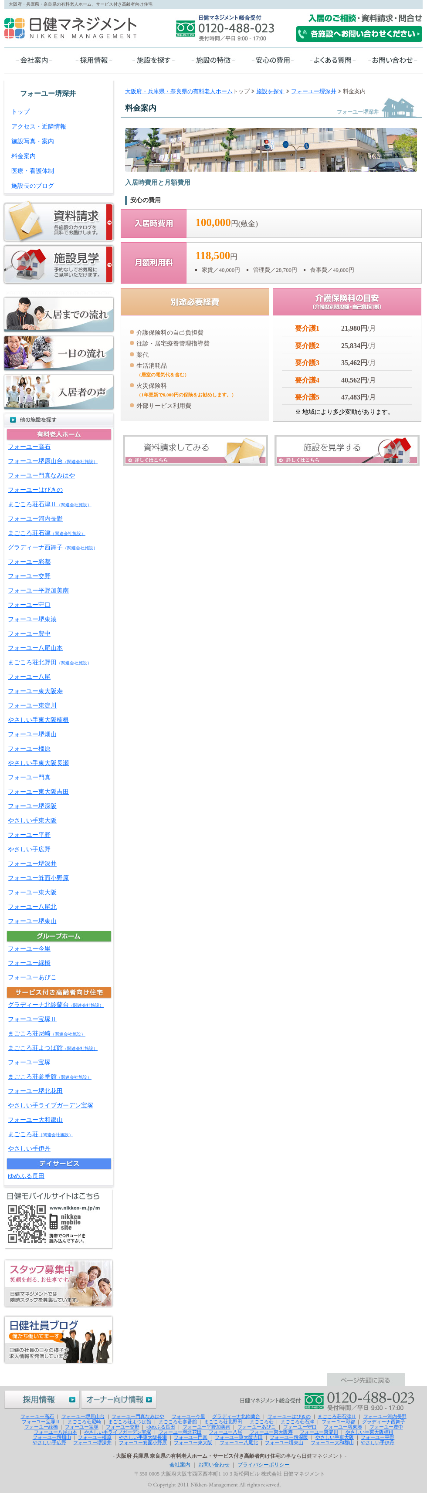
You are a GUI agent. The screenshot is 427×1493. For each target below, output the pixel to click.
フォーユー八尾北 (32, 907)
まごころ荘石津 (46, 533)
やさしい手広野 (29, 849)
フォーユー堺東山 (32, 921)
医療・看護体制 (32, 171)
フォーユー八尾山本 (35, 648)
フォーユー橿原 (29, 748)
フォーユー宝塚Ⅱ (32, 1019)
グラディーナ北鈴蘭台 (56, 1005)
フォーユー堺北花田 (35, 1091)
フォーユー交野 (29, 576)
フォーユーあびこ (32, 977)
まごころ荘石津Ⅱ (50, 504)
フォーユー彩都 (29, 562)
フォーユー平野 (29, 835)
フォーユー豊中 (29, 633)
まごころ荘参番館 (50, 1076)
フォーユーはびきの (35, 490)
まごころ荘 (40, 1134)
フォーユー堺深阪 (32, 806)
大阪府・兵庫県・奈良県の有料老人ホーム (179, 91)
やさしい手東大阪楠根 (38, 720)
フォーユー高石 (29, 446)
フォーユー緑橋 (29, 963)
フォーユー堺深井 (313, 91)
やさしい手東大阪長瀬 (38, 763)
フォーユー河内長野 (35, 518)
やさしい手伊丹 (29, 1148)
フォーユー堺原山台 (53, 461)
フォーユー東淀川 (32, 705)
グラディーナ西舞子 (53, 547)
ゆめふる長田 (26, 1176)
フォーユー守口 (29, 605)
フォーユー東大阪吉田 (38, 792)
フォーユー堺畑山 (32, 734)
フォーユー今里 (29, 948)
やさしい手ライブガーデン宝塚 (50, 1105)
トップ (20, 111)
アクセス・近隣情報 (38, 126)
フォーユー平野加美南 (38, 590)
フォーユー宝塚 (29, 1062)
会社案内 (179, 1465)
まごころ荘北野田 (50, 662)
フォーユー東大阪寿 (35, 691)
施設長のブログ (32, 186)
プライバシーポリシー (263, 1465)
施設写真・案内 (32, 141)
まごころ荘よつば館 (53, 1048)
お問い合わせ (214, 1465)
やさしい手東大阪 (32, 820)
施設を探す (270, 91)
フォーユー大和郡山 (35, 1120)
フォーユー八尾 (29, 677)
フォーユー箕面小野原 (38, 878)
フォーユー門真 (29, 777)
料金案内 (23, 156)
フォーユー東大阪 (32, 892)
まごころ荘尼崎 (46, 1033)
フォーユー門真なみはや (41, 475)
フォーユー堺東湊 (32, 619)
